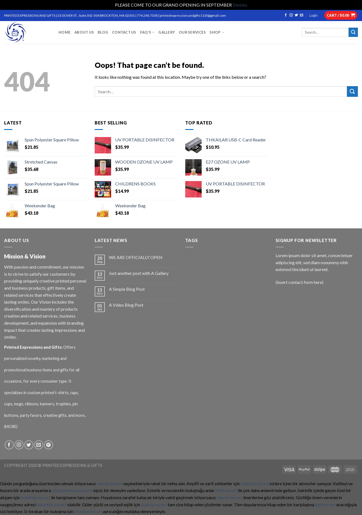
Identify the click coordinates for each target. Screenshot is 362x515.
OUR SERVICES (192, 32)
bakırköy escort (51, 504)
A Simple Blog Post (127, 289)
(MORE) (11, 426)
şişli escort (325, 504)
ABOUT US (84, 32)
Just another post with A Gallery (139, 273)
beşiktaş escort (35, 497)
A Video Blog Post (126, 304)
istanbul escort (88, 511)
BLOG (103, 32)
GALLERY (166, 32)
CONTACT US (124, 32)
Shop (217, 32)
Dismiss (240, 4)
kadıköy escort (255, 483)
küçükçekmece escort (72, 490)
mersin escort (109, 483)
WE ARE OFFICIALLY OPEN (136, 257)
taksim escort (229, 497)
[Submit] (352, 91)
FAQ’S (147, 32)
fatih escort (226, 490)
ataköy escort (154, 504)
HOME (65, 32)
